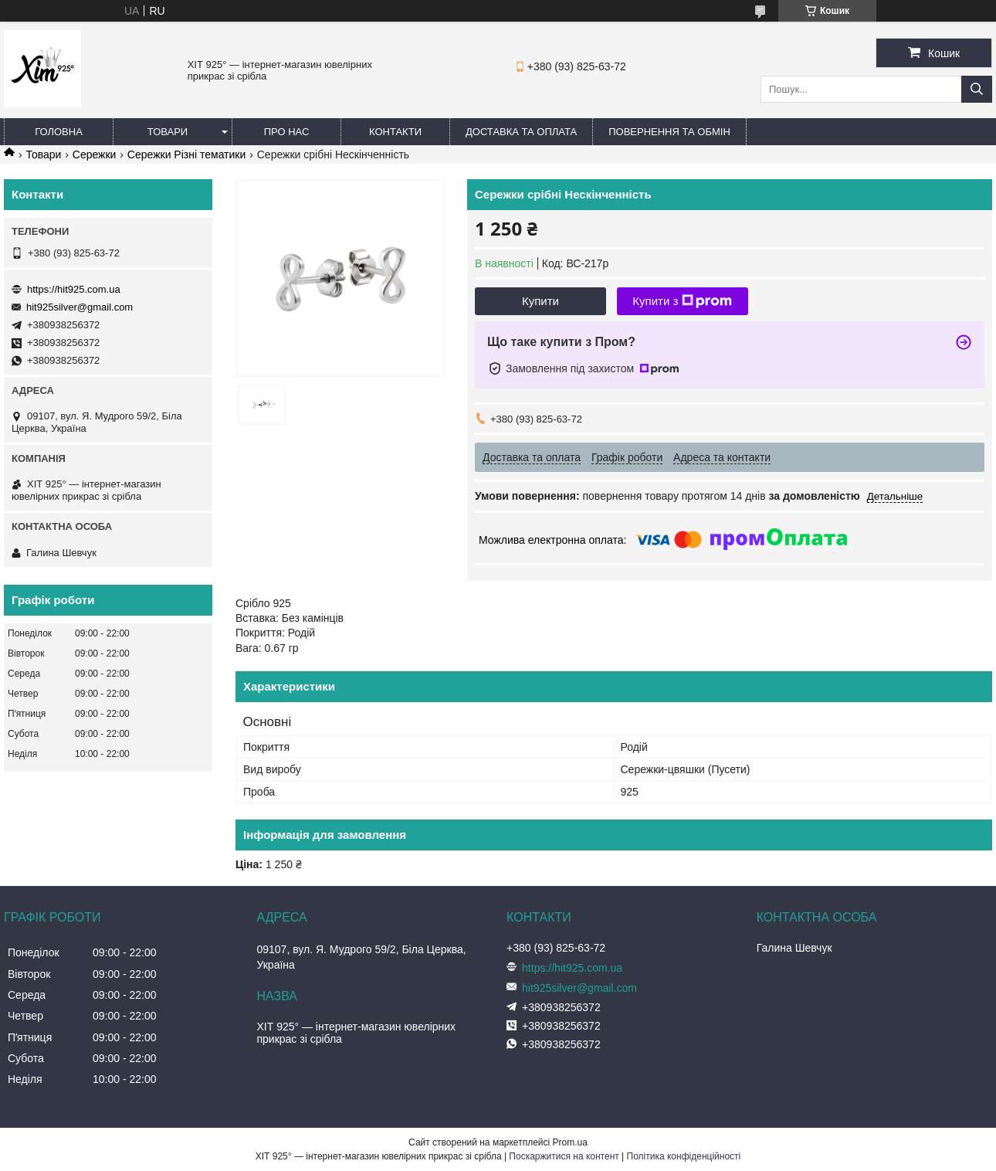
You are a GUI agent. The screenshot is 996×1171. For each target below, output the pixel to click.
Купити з (682, 301)
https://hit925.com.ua (73, 289)
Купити (540, 300)
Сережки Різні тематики (186, 154)
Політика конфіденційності (684, 1156)
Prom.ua (570, 1142)
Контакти (395, 131)
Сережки (95, 154)
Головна (59, 131)
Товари (167, 131)
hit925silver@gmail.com (79, 307)
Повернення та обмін (669, 131)
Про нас (287, 131)
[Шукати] (976, 89)
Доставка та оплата (521, 131)
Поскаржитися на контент (563, 1156)
